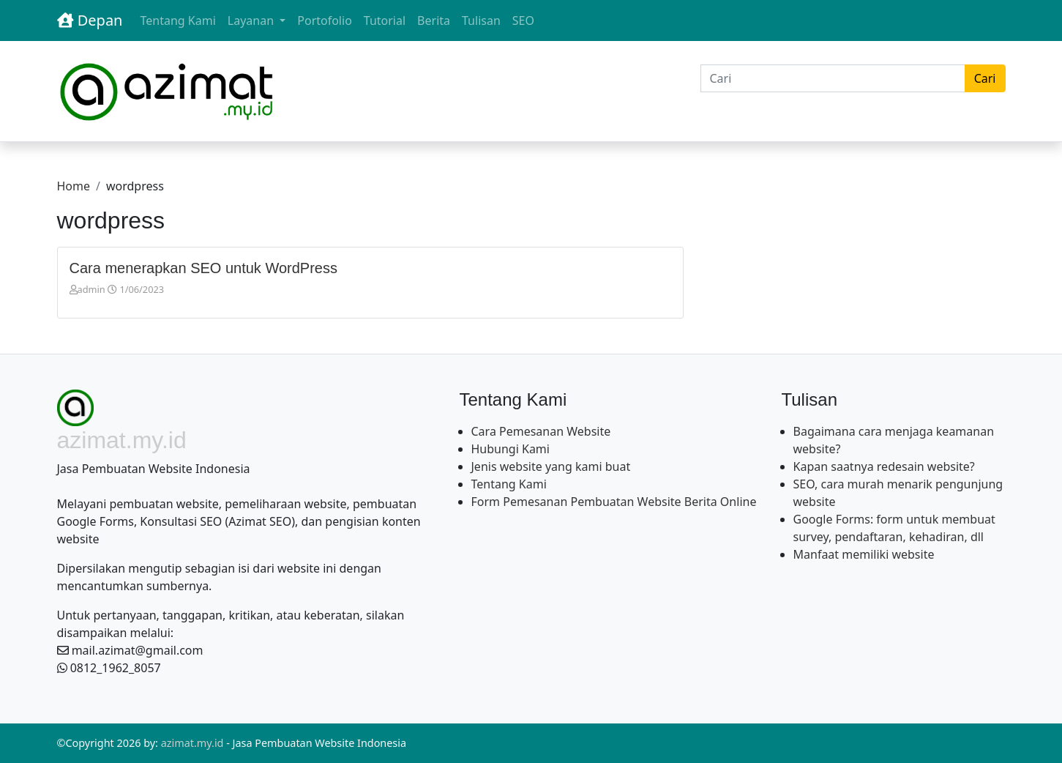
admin (91, 289)
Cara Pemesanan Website (541, 431)
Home (74, 186)
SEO (523, 20)
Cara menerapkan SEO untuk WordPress (203, 268)
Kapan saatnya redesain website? (884, 466)
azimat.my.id (192, 743)
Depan (90, 20)
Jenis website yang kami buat (551, 466)
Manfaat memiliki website (864, 554)
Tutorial (384, 20)
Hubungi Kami (510, 449)
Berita (433, 20)
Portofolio (324, 20)
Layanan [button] (252, 20)
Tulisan (481, 20)
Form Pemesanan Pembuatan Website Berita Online (614, 502)
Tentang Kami (177, 20)
